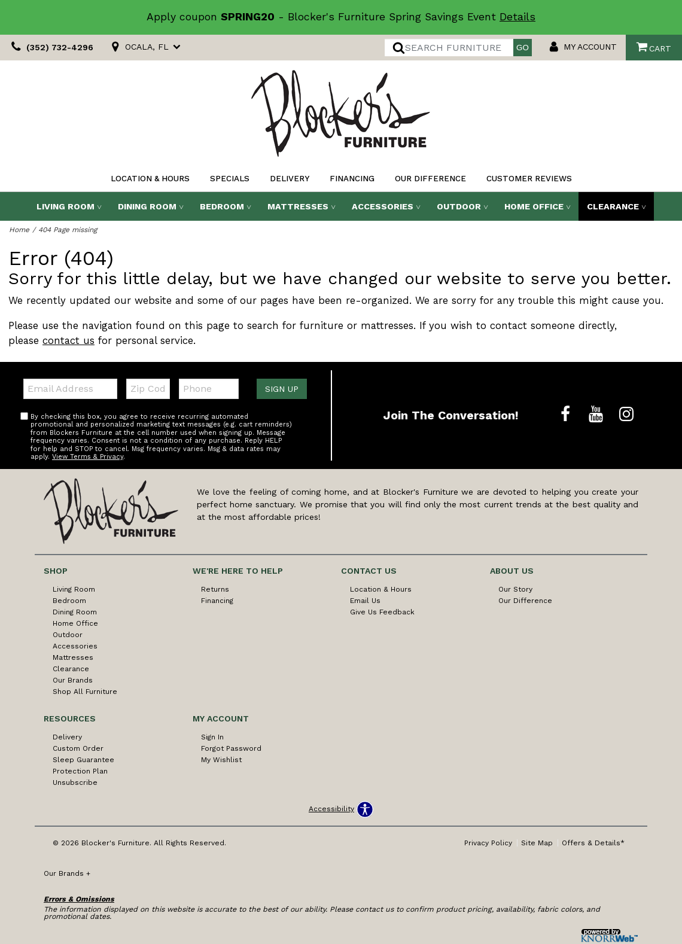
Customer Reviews (529, 178)
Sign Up (282, 389)
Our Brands (73, 680)
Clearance (613, 206)
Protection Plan (80, 771)
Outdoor (459, 206)
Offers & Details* (593, 843)
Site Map (537, 843)
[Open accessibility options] (341, 809)
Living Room (65, 206)
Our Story (515, 589)
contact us (68, 340)
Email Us (365, 600)
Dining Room (147, 206)
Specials (229, 178)
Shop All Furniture (85, 691)
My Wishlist (221, 760)
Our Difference (430, 178)
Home (19, 230)
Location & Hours (150, 178)
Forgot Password (231, 748)
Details (517, 17)
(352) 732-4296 (50, 47)
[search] (449, 47)
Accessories (382, 206)
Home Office (534, 206)
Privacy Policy (488, 843)
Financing (352, 178)
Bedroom (222, 206)
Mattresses (297, 206)
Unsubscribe (75, 782)
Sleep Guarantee (83, 760)
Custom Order (78, 748)
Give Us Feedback (382, 612)
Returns (215, 589)
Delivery (289, 178)
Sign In (212, 737)
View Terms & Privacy (87, 457)
